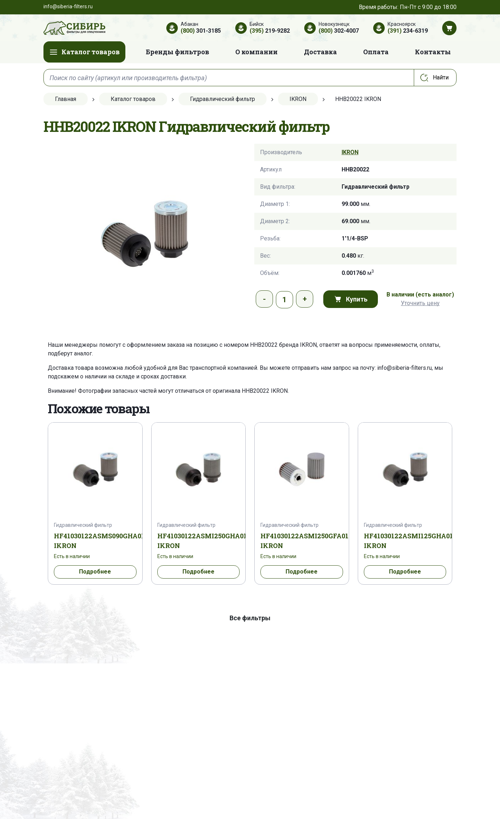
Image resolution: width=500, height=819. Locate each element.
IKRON (350, 152)
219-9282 (270, 30)
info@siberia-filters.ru (404, 367)
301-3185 (201, 30)
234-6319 (408, 30)
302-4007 (339, 30)
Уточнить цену (420, 303)
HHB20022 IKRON (265, 390)
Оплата (376, 51)
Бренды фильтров (177, 51)
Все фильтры (250, 618)
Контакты (433, 51)
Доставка (320, 51)
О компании (256, 51)
